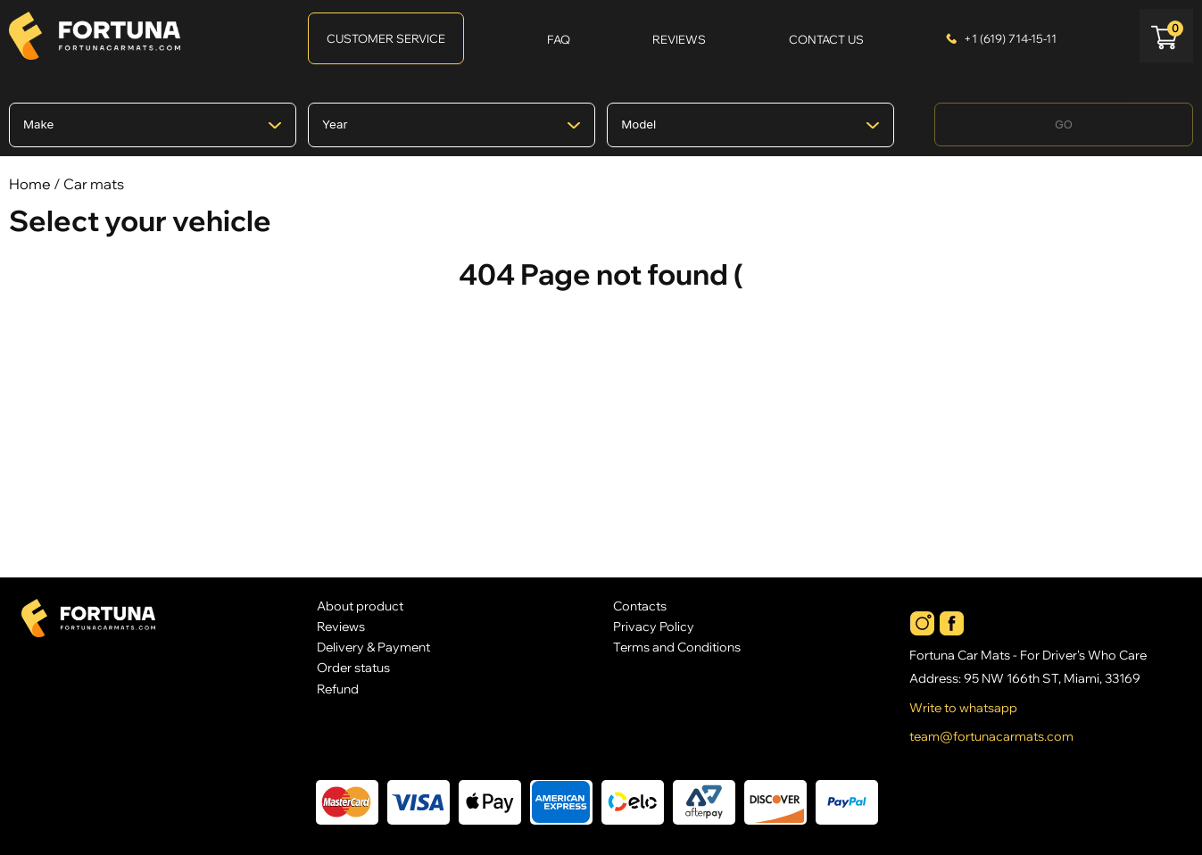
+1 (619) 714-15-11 (1010, 38)
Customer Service (386, 38)
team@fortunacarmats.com (991, 736)
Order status (353, 667)
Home (30, 184)
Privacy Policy (653, 626)
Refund (338, 688)
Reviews (341, 626)
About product (360, 605)
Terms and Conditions (677, 646)
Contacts (640, 605)
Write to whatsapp (963, 708)
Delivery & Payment (373, 646)
